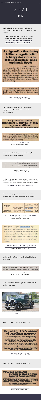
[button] (2, 2)
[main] (20, 12)
